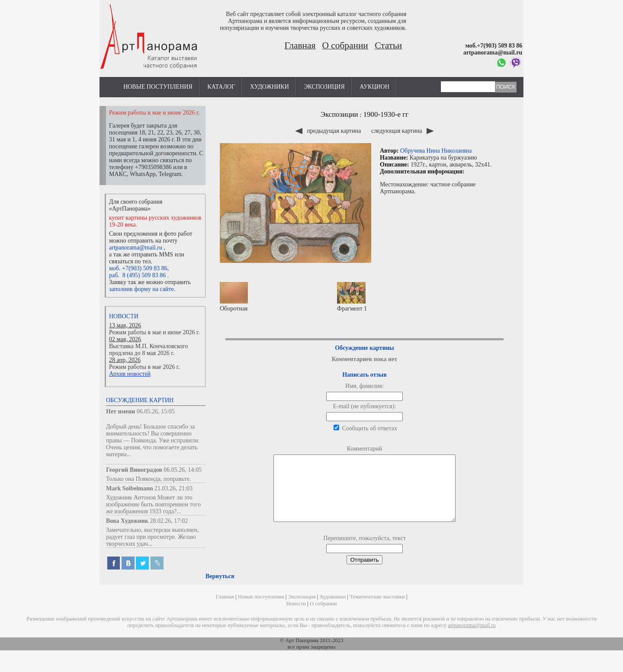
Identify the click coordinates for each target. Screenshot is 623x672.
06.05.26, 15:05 (156, 411)
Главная (300, 45)
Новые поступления (158, 86)
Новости (123, 316)
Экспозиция (324, 86)
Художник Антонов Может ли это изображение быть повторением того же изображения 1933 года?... (153, 504)
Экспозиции (339, 114)
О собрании (345, 45)
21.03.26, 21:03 (173, 488)
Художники (269, 86)
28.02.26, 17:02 (169, 521)
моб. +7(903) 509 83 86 (138, 268)
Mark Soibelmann (129, 488)
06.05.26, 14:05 (183, 470)
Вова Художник (127, 521)
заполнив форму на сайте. (142, 289)
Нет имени (120, 411)
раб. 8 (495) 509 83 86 (137, 275)
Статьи (388, 45)
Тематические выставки (377, 610)
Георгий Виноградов (134, 470)
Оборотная (234, 297)
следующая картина (402, 131)
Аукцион (374, 86)
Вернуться (220, 589)
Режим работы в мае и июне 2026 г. (154, 332)
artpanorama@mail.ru (135, 247)
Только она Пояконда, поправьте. (148, 479)
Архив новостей (130, 374)
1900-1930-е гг (386, 114)
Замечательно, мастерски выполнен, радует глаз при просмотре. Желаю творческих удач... (152, 537)
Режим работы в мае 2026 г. (144, 367)
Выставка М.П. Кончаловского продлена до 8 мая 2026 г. (148, 349)
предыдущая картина (329, 131)
